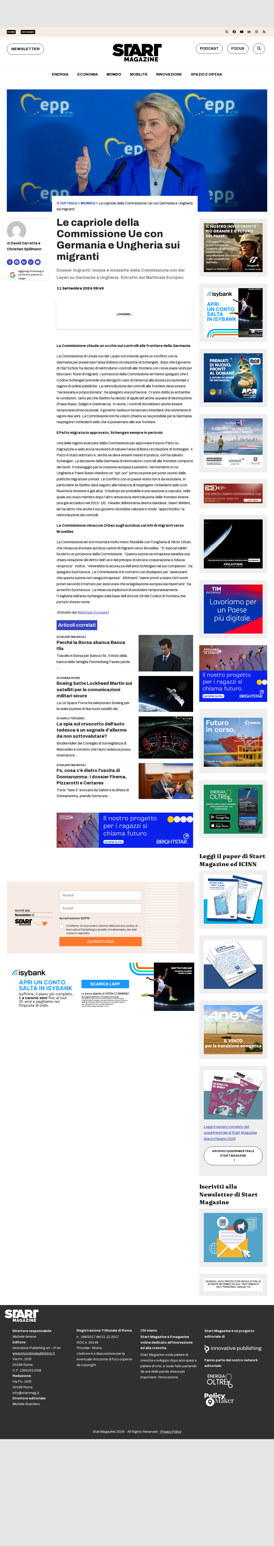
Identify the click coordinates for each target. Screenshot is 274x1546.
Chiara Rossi (70, 678)
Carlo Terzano (72, 718)
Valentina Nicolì (73, 637)
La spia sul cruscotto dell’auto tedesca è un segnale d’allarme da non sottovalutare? (92, 730)
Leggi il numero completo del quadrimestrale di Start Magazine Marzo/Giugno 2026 (230, 1133)
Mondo (88, 203)
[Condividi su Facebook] (17, 262)
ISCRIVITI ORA (100, 941)
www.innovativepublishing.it (33, 1353)
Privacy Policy (170, 1431)
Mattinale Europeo (92, 612)
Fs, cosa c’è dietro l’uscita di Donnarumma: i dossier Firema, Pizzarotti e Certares (92, 776)
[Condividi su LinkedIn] (24, 262)
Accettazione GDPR (75, 918)
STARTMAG (67, 203)
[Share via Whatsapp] (31, 262)
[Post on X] (10, 262)
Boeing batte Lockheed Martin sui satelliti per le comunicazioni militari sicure (94, 689)
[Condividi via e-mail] (38, 262)
